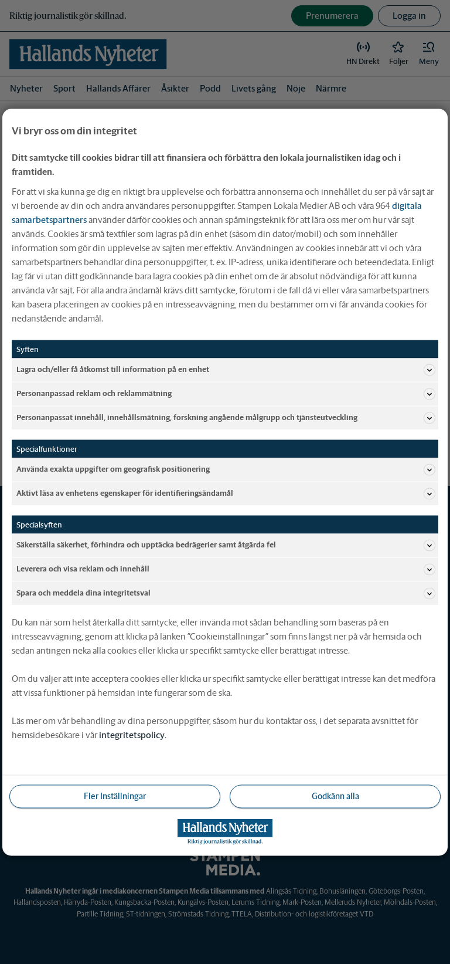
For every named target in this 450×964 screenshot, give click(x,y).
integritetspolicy (132, 734)
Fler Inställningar (115, 795)
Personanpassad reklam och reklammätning (225, 394)
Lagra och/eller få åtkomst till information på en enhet (225, 370)
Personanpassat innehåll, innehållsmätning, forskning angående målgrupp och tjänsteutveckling (225, 418)
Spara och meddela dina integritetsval (225, 593)
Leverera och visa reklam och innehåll (225, 569)
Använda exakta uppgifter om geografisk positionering (225, 469)
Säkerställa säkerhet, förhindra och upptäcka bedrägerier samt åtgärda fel (225, 545)
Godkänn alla (335, 795)
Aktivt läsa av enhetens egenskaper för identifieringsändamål (225, 493)
